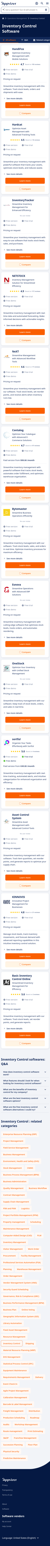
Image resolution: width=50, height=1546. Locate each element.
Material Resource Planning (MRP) (19, 1350)
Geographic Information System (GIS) (21, 1316)
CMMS (30, 1168)
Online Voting (28, 1309)
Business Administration (14, 1181)
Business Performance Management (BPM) (23, 1303)
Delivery (39, 1377)
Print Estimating (35, 1431)
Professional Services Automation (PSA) (22, 1262)
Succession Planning (13, 1444)
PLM (39, 1235)
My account (6, 1521)
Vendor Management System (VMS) (20, 1282)
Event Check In (10, 1384)
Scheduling (35, 1222)
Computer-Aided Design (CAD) (17, 1235)
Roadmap (34, 1417)
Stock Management (12, 1168)
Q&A (24, 40)
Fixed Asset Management (15, 1330)
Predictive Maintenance (14, 1458)
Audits (6, 1424)
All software (9, 40)
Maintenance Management (16, 1228)
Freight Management (13, 1411)
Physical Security (11, 1451)
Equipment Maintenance (15, 1370)
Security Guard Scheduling (15, 1289)
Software (5, 1509)
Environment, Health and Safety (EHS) (21, 1161)
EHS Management (11, 1357)
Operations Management (17, 18)
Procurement (9, 1255)
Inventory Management (14, 1242)
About (4, 1504)
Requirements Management (16, 1377)
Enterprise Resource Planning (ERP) (20, 1134)
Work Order (33, 1249)
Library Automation (12, 1323)
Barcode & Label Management (17, 1404)
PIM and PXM (9, 1208)
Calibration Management (15, 1397)
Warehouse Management (29, 1269)
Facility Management (31, 1255)
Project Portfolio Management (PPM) (20, 1215)
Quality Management (13, 1188)
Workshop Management (26, 1424)
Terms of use (7, 1495)
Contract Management (14, 1195)
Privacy (5, 1485)
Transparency (7, 1490)
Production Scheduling (14, 1417)
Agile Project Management (16, 1390)
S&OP (6, 1438)
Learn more (25, 105)
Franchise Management (25, 1438)
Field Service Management (15, 1147)
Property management (14, 1222)
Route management (12, 1431)
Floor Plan (32, 1444)
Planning (7, 1269)
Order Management (12, 1276)
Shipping (29, 1343)
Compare (26, 113)
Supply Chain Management (16, 1201)
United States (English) (26, 1538)
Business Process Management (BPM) (21, 1174)
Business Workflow (38, 1188)
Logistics (25, 1208)
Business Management (14, 1154)
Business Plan (9, 1309)
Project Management (13, 1141)
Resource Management (14, 1336)
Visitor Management (13, 1249)
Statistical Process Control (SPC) (18, 1363)
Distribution (34, 1411)
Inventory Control (11, 1343)
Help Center (7, 1526)
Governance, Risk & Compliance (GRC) (21, 1296)
